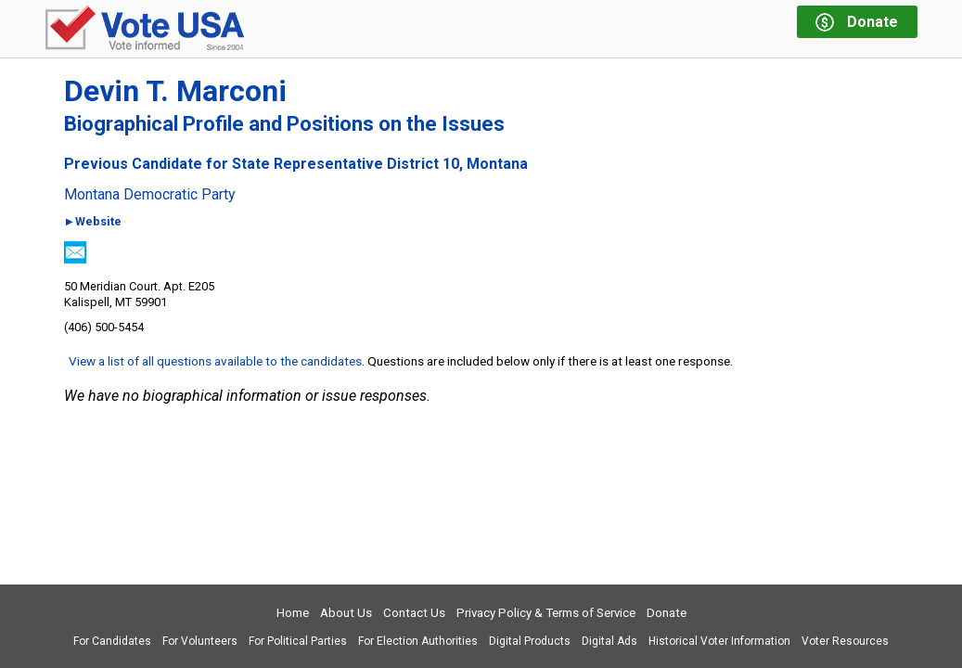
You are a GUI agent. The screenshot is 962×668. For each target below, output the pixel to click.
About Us (346, 613)
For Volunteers (199, 641)
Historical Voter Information (719, 641)
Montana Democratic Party (150, 194)
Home (292, 613)
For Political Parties (298, 641)
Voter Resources (845, 641)
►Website (93, 222)
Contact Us (414, 613)
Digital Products (530, 641)
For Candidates (112, 641)
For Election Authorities (418, 641)
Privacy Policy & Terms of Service (545, 613)
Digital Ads (609, 641)
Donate (666, 613)
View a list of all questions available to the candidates (215, 360)
